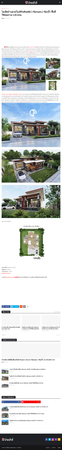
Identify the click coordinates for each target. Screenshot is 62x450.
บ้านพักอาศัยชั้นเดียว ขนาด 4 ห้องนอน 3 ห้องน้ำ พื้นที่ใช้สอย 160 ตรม (26, 383)
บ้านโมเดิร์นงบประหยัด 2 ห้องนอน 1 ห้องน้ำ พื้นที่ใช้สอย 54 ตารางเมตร (26, 413)
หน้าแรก (3, 8)
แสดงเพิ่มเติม (57, 312)
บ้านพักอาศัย (31, 51)
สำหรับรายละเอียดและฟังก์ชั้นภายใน (11, 94)
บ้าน (7, 8)
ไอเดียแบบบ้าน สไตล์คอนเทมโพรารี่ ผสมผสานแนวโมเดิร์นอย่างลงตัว (51, 328)
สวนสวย (54, 447)
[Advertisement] (31, 32)
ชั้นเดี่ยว (9, 273)
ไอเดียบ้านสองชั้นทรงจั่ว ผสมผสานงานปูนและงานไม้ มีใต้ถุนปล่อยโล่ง (30, 328)
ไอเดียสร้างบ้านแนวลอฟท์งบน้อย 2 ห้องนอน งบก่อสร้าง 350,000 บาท (26, 420)
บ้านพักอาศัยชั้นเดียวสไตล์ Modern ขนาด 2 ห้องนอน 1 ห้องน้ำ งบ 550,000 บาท (28, 360)
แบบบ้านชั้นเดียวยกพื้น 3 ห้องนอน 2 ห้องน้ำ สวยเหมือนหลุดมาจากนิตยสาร (27, 369)
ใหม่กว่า (4, 335)
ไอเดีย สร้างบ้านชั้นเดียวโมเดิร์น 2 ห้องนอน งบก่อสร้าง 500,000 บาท (26, 376)
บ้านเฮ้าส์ (19, 447)
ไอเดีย (59, 447)
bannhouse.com (10, 277)
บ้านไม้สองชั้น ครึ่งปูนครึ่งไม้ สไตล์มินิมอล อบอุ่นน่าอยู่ (11, 328)
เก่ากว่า (58, 335)
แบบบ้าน (31, 47)
